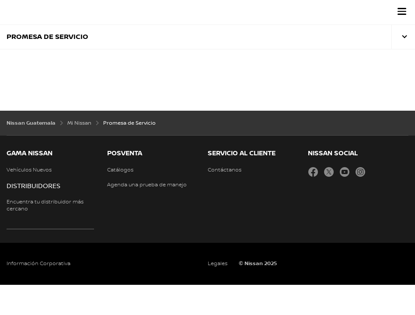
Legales (217, 263)
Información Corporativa (38, 263)
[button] (402, 11)
